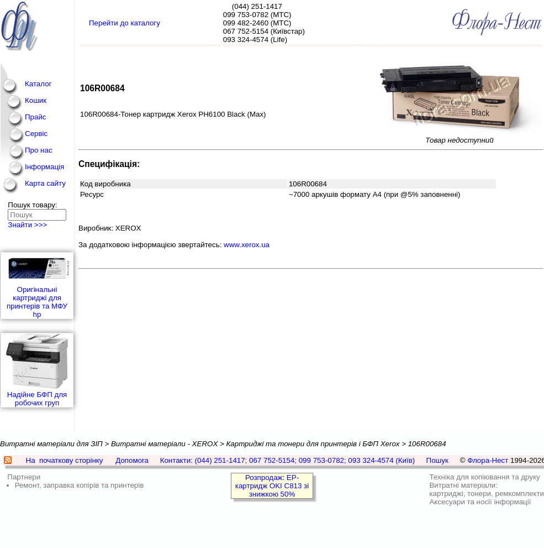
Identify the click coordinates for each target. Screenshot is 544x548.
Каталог (38, 84)
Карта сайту (45, 183)
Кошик (35, 100)
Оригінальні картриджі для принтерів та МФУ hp (37, 286)
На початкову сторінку (64, 460)
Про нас (38, 150)
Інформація (44, 167)
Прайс (35, 117)
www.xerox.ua (247, 245)
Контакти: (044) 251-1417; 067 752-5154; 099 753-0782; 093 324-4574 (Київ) (287, 460)
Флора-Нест (487, 460)
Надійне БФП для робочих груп (37, 370)
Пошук (437, 460)
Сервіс (36, 133)
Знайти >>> (27, 225)
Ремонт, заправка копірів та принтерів (79, 485)
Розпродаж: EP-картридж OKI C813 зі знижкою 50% (272, 485)
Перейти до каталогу (124, 23)
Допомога (132, 460)
